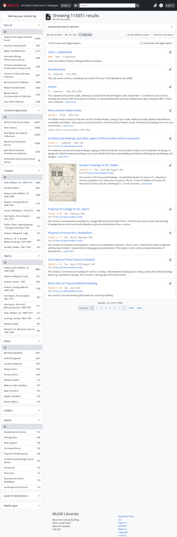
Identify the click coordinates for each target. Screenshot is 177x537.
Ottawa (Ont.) (22, 370)
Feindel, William (22, 188)
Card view (71, 34)
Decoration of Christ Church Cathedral (71, 259)
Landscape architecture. (22, 488)
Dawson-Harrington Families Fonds (22, 39)
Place (7, 341)
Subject (8, 410)
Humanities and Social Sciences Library (22, 160)
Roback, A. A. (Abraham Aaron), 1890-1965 (22, 331)
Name (7, 256)
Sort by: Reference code (138, 34)
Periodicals (22, 468)
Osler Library (22, 128)
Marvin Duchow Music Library (22, 143)
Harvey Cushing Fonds (22, 46)
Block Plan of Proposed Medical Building (72, 283)
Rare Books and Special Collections (22, 135)
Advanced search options (63, 26)
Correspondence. (22, 449)
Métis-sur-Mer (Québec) (22, 386)
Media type (10, 505)
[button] (155, 5)
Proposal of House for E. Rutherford (70, 232)
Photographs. (22, 438)
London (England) (22, 364)
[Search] (107, 5)
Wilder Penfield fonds (22, 51)
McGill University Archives (22, 123)
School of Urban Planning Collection (22, 75)
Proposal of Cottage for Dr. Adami (68, 209)
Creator (8, 170)
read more (70, 102)
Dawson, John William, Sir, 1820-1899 (22, 195)
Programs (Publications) (22, 454)
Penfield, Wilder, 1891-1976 (22, 248)
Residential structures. (22, 432)
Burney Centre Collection (22, 83)
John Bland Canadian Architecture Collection (22, 152)
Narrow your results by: (22, 16)
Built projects (22, 443)
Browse (64, 5)
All (5, 31)
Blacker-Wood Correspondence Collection (22, 95)
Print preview (54, 34)
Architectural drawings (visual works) (22, 461)
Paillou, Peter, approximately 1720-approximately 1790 (22, 226)
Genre (7, 420)
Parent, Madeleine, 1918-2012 (22, 211)
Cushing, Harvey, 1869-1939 (22, 319)
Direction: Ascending (163, 34)
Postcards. (22, 474)
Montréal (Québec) (22, 353)
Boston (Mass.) (22, 402)
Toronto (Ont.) (22, 375)
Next (139, 308)
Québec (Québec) (22, 397)
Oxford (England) (22, 359)
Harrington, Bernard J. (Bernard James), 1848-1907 (22, 306)
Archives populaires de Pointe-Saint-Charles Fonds (22, 67)
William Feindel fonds (22, 88)
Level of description (16, 496)
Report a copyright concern (123, 532)
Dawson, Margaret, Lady (22, 234)
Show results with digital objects (156, 43)
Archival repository (15, 110)
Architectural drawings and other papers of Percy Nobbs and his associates (94, 138)
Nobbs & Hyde (22, 324)
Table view (85, 34)
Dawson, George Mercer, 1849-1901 (22, 204)
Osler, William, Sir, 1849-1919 (22, 183)
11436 (131, 308)
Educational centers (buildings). (22, 480)
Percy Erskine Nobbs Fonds (64, 110)
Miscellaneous (57, 69)
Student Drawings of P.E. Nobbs (98, 165)
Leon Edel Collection (22, 102)
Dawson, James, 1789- (22, 282)
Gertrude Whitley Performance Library (22, 58)
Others (52, 86)
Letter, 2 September (60, 52)
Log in (169, 5)
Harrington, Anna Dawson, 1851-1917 (22, 218)
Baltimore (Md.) (22, 380)
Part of (8, 25)
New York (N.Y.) (22, 391)
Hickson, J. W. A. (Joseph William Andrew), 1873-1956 (22, 240)
